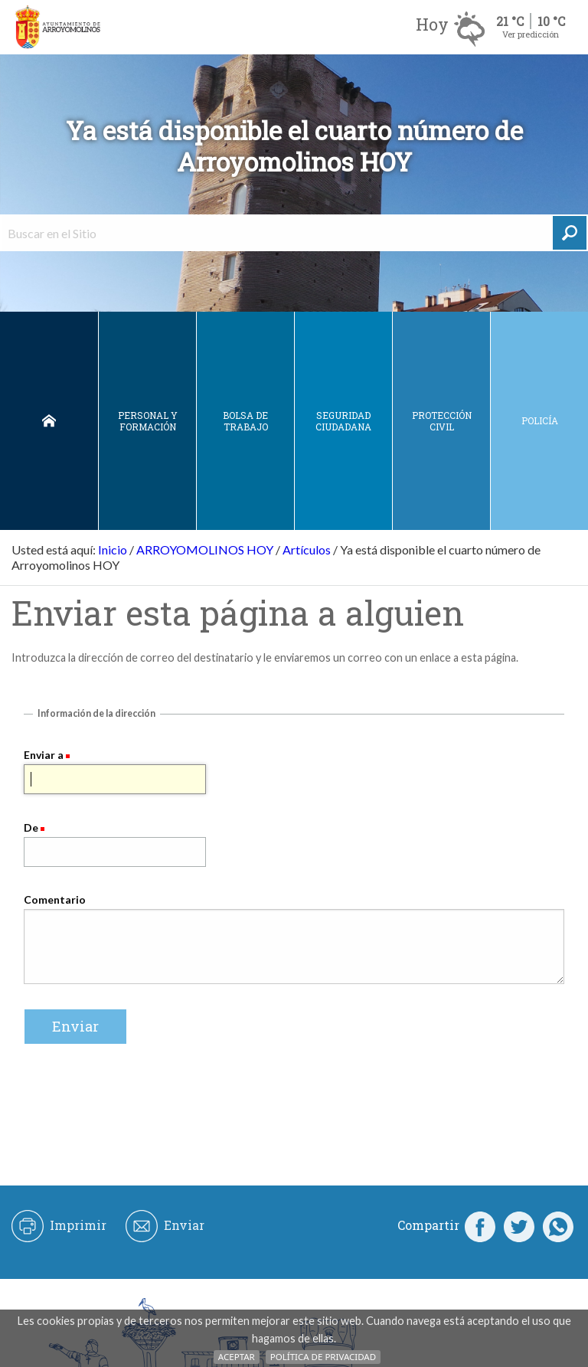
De (31, 827)
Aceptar (236, 1356)
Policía (539, 420)
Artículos (307, 549)
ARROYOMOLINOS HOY (204, 549)
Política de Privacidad (323, 1356)
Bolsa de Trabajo (245, 421)
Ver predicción (530, 34)
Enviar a (44, 754)
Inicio (49, 421)
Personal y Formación (148, 421)
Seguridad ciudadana (343, 421)
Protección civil (442, 421)
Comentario (55, 899)
